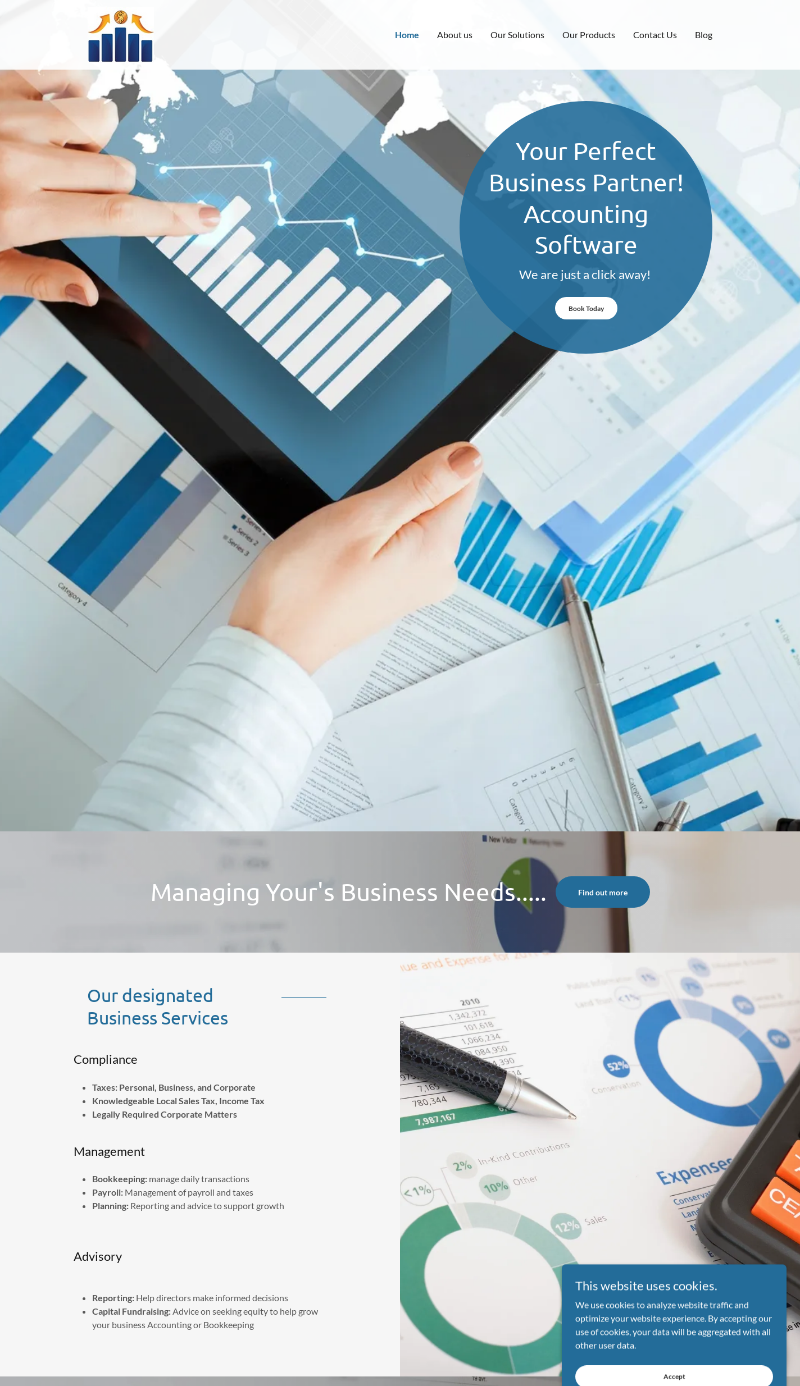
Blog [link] (703, 34)
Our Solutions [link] (517, 34)
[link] (121, 33)
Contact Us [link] (655, 34)
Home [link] (407, 34)
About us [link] (454, 34)
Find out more (603, 892)
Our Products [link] (588, 34)
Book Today (586, 308)
